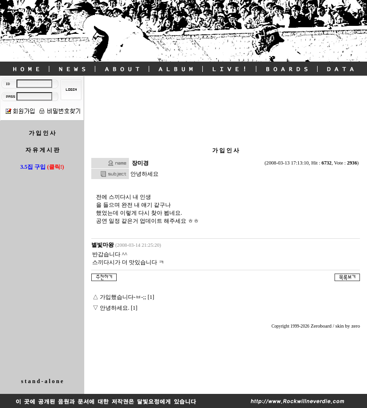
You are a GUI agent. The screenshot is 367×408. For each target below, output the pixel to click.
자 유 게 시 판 (42, 150)
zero (355, 326)
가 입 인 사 (42, 133)
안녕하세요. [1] (118, 308)
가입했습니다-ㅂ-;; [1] (127, 297)
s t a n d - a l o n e (42, 381)
